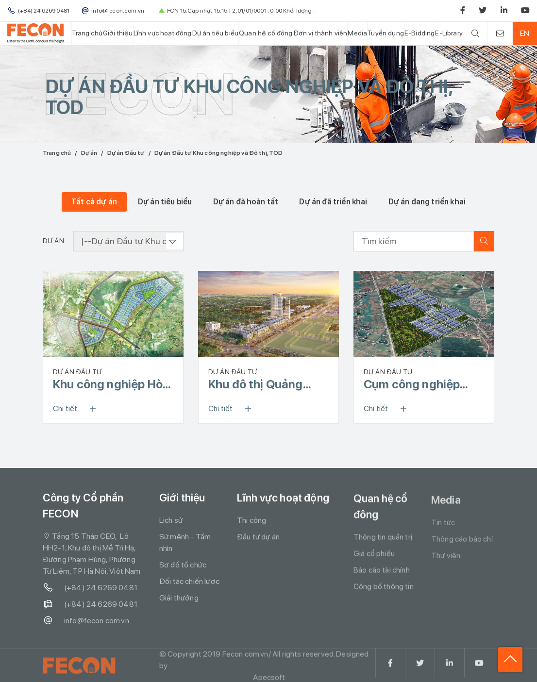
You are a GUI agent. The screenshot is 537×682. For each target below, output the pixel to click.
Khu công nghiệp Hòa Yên (111, 384)
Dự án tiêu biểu (215, 33)
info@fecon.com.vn (86, 621)
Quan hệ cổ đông (265, 33)
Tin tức (443, 525)
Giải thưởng (179, 597)
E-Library (448, 33)
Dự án (89, 153)
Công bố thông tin (383, 588)
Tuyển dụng (386, 33)
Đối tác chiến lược (189, 581)
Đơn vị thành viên (320, 33)
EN (524, 33)
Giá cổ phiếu (374, 555)
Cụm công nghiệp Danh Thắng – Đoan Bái (417, 384)
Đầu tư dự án (258, 537)
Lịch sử (171, 520)
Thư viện (445, 558)
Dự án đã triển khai (333, 201)
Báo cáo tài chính (381, 571)
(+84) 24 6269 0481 (90, 588)
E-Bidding (419, 33)
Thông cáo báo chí (462, 542)
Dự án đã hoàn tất (246, 201)
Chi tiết (77, 408)
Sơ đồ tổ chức (182, 564)
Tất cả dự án (94, 201)
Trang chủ (87, 33)
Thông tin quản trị (382, 538)
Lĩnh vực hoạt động (163, 33)
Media (357, 33)
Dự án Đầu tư (126, 153)
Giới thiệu (118, 33)
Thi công (251, 520)
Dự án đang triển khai (427, 201)
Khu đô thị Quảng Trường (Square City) (266, 384)
